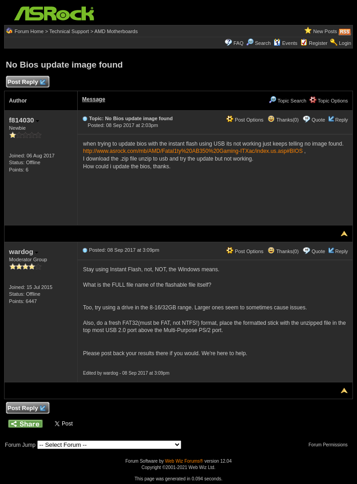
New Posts (325, 31)
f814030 (24, 120)
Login (345, 43)
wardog (24, 251)
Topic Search (287, 100)
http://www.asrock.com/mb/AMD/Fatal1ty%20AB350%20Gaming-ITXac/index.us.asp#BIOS (193, 151)
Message (93, 99)
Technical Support (69, 31)
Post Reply (26, 82)
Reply (341, 119)
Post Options (244, 119)
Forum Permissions (330, 444)
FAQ (238, 43)
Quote (318, 119)
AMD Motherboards (116, 31)
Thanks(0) (283, 119)
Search (263, 43)
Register (318, 43)
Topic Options (328, 100)
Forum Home (29, 31)
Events (285, 43)
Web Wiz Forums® (184, 461)
